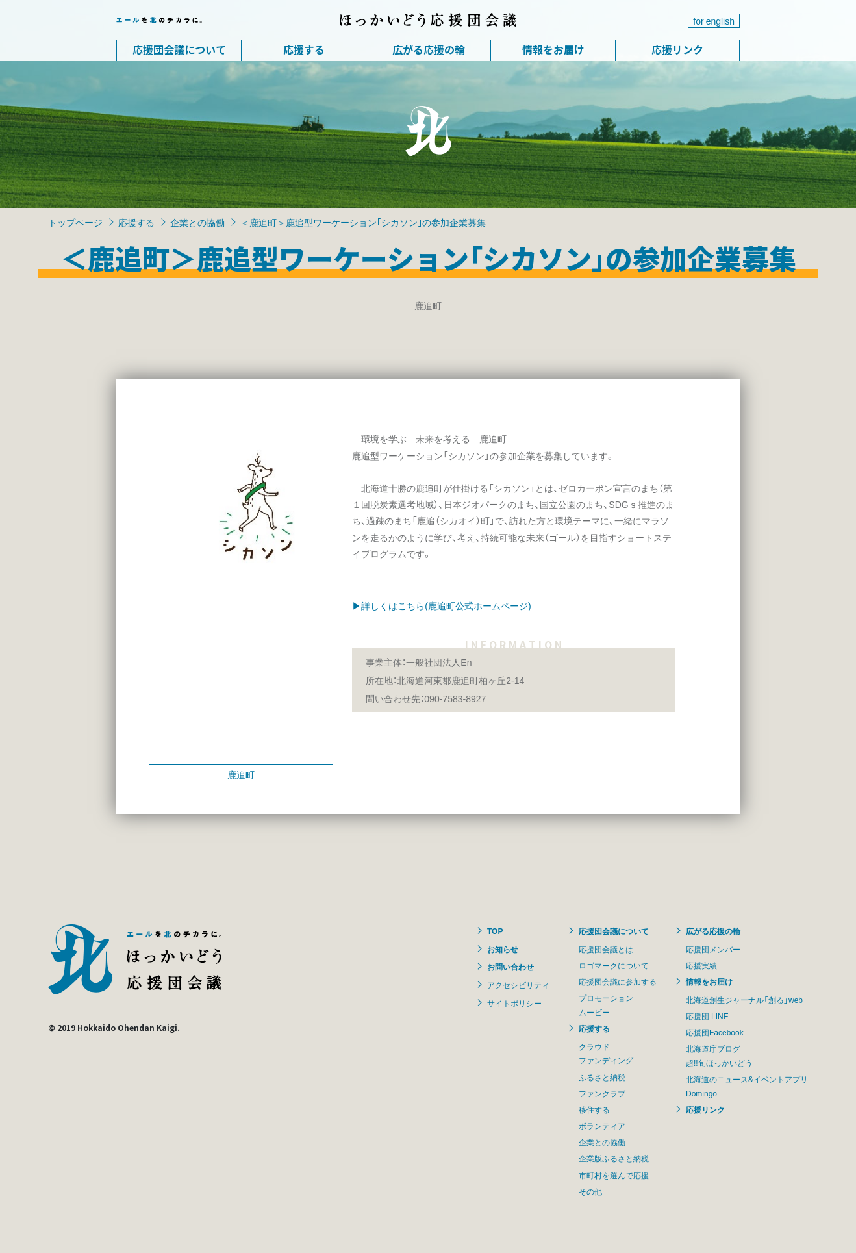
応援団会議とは (606, 949)
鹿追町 (241, 774)
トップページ (75, 222)
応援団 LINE (707, 1016)
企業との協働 (197, 222)
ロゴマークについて (614, 965)
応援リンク (677, 49)
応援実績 (701, 965)
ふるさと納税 (602, 1077)
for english (714, 20)
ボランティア (602, 1126)
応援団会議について (179, 49)
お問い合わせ (510, 966)
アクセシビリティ (518, 985)
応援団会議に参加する (618, 981)
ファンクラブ (602, 1093)
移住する (594, 1109)
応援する (304, 49)
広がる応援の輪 (428, 49)
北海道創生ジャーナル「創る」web (744, 1000)
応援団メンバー (713, 949)
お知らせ (502, 949)
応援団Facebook (715, 1032)
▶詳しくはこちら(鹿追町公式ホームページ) (441, 605)
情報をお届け (553, 49)
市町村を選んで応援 (614, 1175)
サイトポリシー (514, 1003)
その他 (590, 1191)
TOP (495, 931)
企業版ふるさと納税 (614, 1158)
